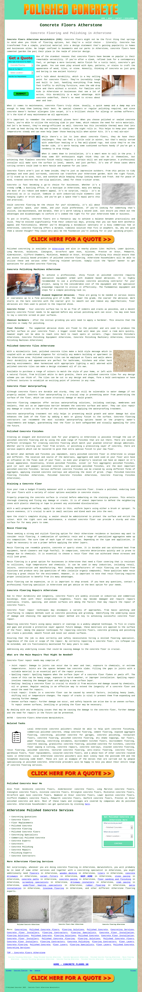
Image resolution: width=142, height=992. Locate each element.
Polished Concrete (97, 929)
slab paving (123, 882)
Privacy (133, 970)
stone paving (122, 876)
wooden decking (68, 873)
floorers (34, 873)
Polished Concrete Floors (44, 929)
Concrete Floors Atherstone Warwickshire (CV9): (35, 39)
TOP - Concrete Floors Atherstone (26, 953)
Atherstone (58, 249)
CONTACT (118, 18)
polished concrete (17, 801)
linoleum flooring (53, 888)
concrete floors (65, 596)
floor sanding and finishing (114, 879)
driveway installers (82, 882)
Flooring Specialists (83, 933)
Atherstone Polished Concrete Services (40, 810)
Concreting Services (122, 929)
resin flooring (115, 574)
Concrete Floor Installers (23, 933)
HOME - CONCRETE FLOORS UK (71, 964)
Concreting (21, 929)
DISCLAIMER (129, 18)
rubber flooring (95, 885)
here (87, 804)
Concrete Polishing (78, 942)
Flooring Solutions (73, 929)
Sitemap (8, 970)
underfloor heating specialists (42, 885)
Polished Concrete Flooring (58, 939)
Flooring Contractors (54, 933)
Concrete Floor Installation (116, 933)
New (31, 970)
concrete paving (68, 879)
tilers (101, 873)
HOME (103, 18)
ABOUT (110, 18)
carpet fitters (49, 876)
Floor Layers (126, 942)
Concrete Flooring (17, 945)
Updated (37, 970)
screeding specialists (35, 882)
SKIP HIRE (86, 876)
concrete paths (30, 879)
